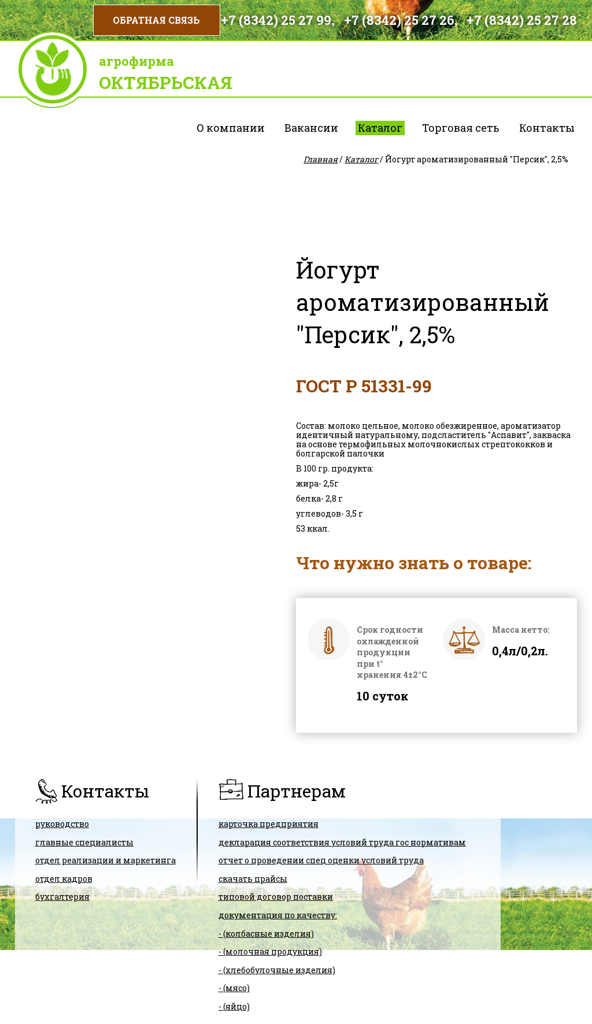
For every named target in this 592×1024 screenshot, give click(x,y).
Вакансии (311, 128)
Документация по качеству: (278, 915)
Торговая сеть (461, 128)
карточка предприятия (269, 823)
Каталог (380, 128)
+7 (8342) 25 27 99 (276, 20)
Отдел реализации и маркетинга (105, 860)
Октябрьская (165, 82)
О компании (231, 128)
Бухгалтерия (62, 896)
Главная (321, 159)
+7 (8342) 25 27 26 (399, 20)
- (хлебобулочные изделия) (277, 969)
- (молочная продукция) (270, 951)
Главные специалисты (84, 842)
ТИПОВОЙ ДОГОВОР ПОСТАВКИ (276, 896)
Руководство (62, 823)
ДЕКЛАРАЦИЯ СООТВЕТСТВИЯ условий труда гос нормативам (342, 842)
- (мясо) (234, 987)
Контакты (547, 128)
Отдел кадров (63, 878)
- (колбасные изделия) (266, 933)
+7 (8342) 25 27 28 (522, 20)
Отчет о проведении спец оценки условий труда (321, 860)
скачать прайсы (253, 878)
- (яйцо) (234, 1006)
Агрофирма (136, 61)
